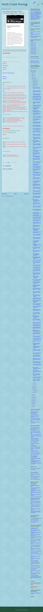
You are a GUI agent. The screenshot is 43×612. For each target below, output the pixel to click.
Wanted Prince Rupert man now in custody (36, 151)
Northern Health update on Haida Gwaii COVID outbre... (36, 274)
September (34, 84)
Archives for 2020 (33, 48)
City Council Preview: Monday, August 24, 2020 (36, 213)
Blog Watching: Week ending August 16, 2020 (36, 331)
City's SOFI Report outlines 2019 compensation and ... (36, 210)
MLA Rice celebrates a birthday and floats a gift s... (36, 178)
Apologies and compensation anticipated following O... (36, 245)
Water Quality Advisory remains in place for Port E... (36, 320)
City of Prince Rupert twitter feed (36, 434)
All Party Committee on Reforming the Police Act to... (36, 310)
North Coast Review (14, 4)
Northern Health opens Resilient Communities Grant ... (36, 185)
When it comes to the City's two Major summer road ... (36, 99)
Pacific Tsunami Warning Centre (36, 453)
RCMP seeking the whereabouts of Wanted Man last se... (36, 368)
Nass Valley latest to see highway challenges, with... (36, 333)
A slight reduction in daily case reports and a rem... (36, 265)
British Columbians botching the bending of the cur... (36, 280)
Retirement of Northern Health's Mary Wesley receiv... (36, 380)
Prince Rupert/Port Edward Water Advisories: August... (36, 307)
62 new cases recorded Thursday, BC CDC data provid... (36, 138)
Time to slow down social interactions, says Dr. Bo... (36, 88)
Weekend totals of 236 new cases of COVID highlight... (36, 301)
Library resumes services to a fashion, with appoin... (36, 94)
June (33, 384)
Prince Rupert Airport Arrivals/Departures (34, 457)
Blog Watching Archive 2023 (35, 62)
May (33, 386)
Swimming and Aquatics (34, 552)
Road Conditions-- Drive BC (35, 427)
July (33, 383)
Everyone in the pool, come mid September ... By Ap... (36, 251)
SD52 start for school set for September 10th (36, 232)
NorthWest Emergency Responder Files (34, 413)
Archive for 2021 (33, 46)
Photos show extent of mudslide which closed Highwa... (36, 295)
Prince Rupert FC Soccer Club (35, 567)
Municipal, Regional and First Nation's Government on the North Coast (35, 499)
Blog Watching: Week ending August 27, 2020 (36, 111)
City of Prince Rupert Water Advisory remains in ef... (36, 117)
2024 (33, 72)
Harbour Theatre (33, 522)
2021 (33, 77)
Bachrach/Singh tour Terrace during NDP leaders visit (35, 254)
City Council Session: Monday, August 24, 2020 (36, 215)
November (34, 81)
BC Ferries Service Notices (35, 440)
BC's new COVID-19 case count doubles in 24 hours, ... (36, 114)
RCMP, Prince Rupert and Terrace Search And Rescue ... (36, 283)
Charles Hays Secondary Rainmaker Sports (35, 528)
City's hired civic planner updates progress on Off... (36, 159)
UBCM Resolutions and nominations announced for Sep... (36, 258)
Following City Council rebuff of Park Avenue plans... (36, 153)
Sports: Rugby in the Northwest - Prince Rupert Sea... (35, 316)
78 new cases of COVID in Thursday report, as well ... (36, 365)
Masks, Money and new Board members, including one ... (36, 229)
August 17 (4, 78)
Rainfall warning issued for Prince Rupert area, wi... (36, 362)
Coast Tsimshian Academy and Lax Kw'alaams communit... (36, 182)
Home (15, 193)
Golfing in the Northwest (34, 575)
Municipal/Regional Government (36, 468)
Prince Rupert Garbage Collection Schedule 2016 (35, 439)
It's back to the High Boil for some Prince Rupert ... (36, 304)
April (33, 387)
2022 (33, 75)
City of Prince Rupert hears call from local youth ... (36, 129)
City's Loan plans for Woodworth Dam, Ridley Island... (36, 141)
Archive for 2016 (33, 53)
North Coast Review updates (35, 26)
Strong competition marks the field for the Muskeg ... (36, 123)
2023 (33, 74)
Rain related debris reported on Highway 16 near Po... (36, 339)
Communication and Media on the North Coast (35, 488)
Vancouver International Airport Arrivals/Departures (35, 461)
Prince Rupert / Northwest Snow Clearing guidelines (36, 37)
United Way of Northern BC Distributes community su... (36, 359)
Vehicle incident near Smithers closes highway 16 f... (36, 371)
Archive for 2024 (33, 42)
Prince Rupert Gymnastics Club (36, 545)
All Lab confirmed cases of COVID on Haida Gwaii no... (36, 238)
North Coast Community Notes (35, 501)
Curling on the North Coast (35, 565)
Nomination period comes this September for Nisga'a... (36, 347)
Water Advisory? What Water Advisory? (35, 164)
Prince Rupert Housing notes (35, 418)
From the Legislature (34, 477)
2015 (33, 400)
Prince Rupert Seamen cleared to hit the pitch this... (36, 313)
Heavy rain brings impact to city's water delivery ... (36, 336)
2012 (33, 405)
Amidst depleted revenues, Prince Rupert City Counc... (36, 119)
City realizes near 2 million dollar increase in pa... (36, 191)
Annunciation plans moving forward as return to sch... (36, 97)
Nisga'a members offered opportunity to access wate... (36, 292)
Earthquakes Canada (34, 450)
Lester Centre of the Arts (34, 519)
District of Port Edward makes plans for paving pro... (36, 132)
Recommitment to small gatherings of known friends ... (36, 248)
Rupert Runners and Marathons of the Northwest (36, 573)
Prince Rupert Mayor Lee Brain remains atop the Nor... (36, 356)
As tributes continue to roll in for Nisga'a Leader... (36, 268)
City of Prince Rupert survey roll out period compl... (36, 353)
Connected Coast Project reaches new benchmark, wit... (36, 91)
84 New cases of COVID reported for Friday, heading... (36, 344)
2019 (33, 394)
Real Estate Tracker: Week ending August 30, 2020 (36, 105)
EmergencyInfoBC (33, 445)
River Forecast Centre (34, 454)
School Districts (33, 469)
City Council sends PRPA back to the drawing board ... (36, 169)
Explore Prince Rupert (34, 414)
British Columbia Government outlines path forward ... (36, 200)
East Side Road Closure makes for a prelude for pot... (36, 135)
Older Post (26, 193)
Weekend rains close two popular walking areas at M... (36, 328)
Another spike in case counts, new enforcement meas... (36, 223)
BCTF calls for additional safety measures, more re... (36, 270)
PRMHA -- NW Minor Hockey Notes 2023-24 (35, 535)
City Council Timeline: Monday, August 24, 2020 (36, 172)
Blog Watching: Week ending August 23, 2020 (36, 220)
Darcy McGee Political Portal (35, 479)
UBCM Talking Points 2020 (36, 260)
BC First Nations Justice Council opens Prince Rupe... (36, 375)
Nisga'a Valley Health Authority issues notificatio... (35, 108)
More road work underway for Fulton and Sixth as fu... (36, 235)
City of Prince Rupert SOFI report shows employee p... (36, 207)
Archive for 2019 (33, 49)
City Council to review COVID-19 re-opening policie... (36, 203)
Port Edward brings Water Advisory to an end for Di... (36, 188)
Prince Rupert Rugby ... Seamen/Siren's (34, 569)
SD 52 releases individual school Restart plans (36, 156)
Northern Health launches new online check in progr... (36, 262)
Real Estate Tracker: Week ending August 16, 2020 (36, 325)
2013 (33, 403)
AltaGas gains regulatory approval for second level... (36, 103)
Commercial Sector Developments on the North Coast (35, 485)
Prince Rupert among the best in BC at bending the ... (36, 126)
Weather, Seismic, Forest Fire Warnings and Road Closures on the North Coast (36, 512)
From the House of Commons (35, 476)
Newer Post (4, 193)
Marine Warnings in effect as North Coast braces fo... (36, 350)
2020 (33, 78)
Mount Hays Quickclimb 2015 (35, 539)
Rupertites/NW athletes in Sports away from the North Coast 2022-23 (36, 577)
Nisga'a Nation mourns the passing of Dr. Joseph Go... (36, 289)
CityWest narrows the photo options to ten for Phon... (36, 298)
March (34, 389)
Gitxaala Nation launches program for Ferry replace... (36, 286)
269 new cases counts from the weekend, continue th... (36, 194)
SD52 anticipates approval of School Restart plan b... (36, 197)
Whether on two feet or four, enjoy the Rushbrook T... (36, 167)
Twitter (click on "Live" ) (34, 68)
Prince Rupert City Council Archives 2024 (35, 422)
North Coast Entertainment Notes (36, 518)
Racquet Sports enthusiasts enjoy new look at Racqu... (36, 148)
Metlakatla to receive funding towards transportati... (35, 277)
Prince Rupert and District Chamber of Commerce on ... (36, 145)
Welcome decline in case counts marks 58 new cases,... (36, 175)
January (34, 392)
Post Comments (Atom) (9, 196)
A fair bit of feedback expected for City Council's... (35, 241)
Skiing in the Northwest (34, 560)
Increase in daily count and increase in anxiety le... (36, 162)
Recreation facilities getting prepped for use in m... (36, 323)
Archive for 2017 (33, 52)
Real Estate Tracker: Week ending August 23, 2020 (36, 218)
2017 (33, 397)
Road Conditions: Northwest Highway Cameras (35, 429)
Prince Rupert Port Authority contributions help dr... (36, 377)
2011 (33, 406)
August (34, 86)
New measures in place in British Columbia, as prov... (36, 226)
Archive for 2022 (33, 45)
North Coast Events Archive (35, 58)
